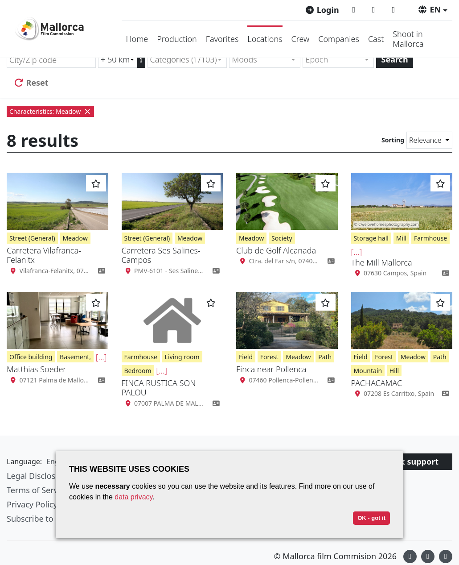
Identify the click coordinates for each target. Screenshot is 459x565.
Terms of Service (37, 490)
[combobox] (187, 59)
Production (177, 38)
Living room (182, 357)
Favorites (222, 38)
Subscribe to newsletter (51, 518)
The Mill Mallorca (381, 262)
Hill (394, 370)
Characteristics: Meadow (50, 111)
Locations (264, 38)
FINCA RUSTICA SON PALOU (159, 388)
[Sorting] (429, 140)
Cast (376, 38)
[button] (432, 9)
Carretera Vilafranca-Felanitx (44, 255)
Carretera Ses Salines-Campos (161, 255)
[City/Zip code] (51, 59)
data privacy (133, 497)
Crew (300, 38)
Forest (269, 357)
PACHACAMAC (376, 383)
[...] (356, 251)
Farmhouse (430, 238)
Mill (401, 238)
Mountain (368, 370)
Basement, (75, 357)
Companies (338, 38)
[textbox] (261, 60)
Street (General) (32, 238)
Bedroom (138, 370)
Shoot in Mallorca (408, 39)
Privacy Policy (32, 504)
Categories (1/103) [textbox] (183, 59)
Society (281, 238)
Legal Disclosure (37, 475)
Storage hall (371, 238)
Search (394, 59)
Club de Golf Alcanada (276, 250)
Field (246, 357)
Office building (30, 357)
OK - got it (371, 518)
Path (325, 357)
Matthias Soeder (36, 369)
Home (137, 38)
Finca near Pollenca (271, 369)
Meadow (74, 238)
